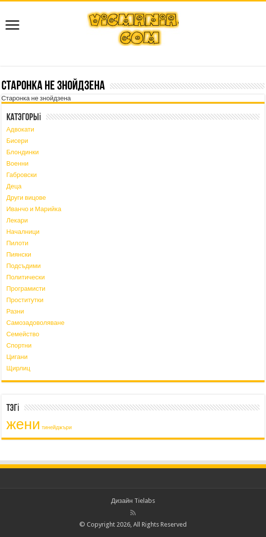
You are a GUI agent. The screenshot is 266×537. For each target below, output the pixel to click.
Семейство (23, 334)
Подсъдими (23, 265)
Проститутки (25, 300)
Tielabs (144, 500)
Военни (17, 163)
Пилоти (17, 243)
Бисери (17, 140)
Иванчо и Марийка (33, 209)
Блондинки (22, 152)
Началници (23, 231)
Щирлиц (18, 368)
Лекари (17, 220)
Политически (25, 277)
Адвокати (20, 129)
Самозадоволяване (35, 322)
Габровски (21, 175)
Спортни (19, 345)
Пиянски (18, 254)
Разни (15, 311)
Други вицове (26, 197)
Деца (14, 186)
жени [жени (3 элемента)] (23, 424)
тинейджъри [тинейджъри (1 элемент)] (57, 427)
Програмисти (26, 288)
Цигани (17, 356)
